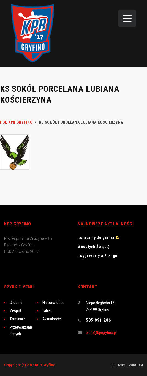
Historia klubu (53, 302)
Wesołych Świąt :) (94, 246)
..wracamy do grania (98, 237)
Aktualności (52, 319)
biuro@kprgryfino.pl (101, 332)
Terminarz (17, 319)
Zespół (15, 310)
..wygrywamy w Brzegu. (98, 256)
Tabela (47, 310)
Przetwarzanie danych (21, 330)
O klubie (16, 302)
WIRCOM (136, 365)
